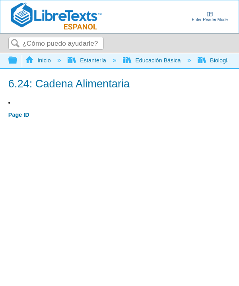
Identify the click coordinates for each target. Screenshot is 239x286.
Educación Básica (153, 60)
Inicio (38, 60)
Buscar (15, 44)
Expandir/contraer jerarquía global (18, 61)
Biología (215, 60)
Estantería (88, 60)
